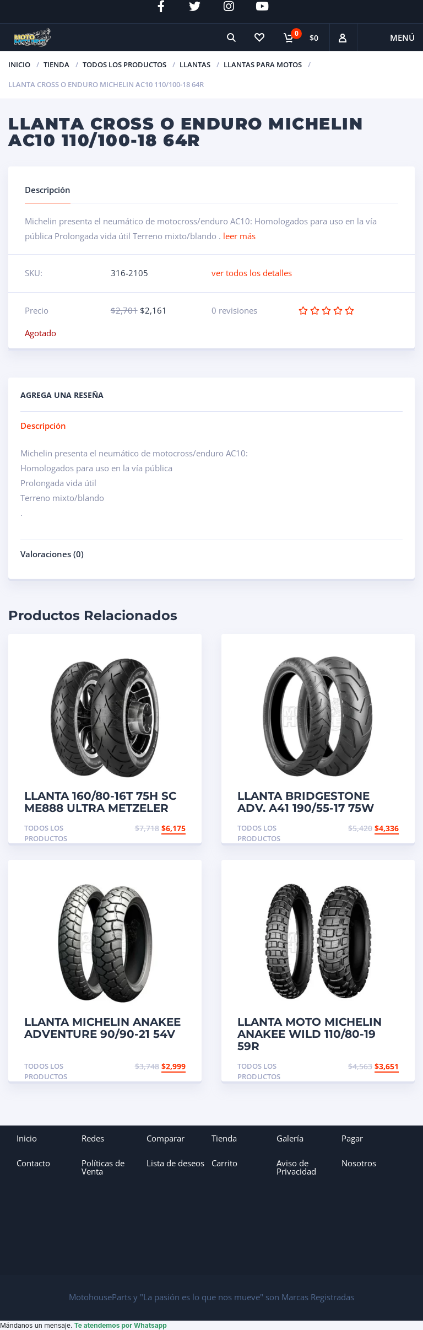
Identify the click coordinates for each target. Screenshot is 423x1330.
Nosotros (358, 1163)
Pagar (352, 1138)
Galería (289, 1138)
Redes (93, 1138)
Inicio (19, 64)
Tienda (224, 1138)
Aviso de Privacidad (296, 1167)
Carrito (224, 1163)
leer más (239, 235)
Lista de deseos (175, 1163)
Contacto (33, 1163)
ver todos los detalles (252, 272)
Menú (402, 37)
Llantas (195, 64)
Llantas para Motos (263, 64)
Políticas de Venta (103, 1167)
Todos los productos (124, 64)
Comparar (166, 1138)
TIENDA (56, 64)
